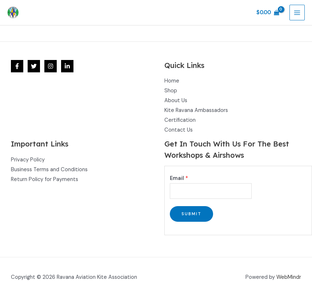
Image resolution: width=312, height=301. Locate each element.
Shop (170, 90)
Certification (180, 120)
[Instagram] (50, 66)
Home (171, 80)
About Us (175, 100)
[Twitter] (34, 66)
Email (179, 178)
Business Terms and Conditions (49, 169)
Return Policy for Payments (44, 179)
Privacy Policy (28, 159)
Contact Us (178, 130)
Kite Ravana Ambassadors (196, 110)
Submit (191, 213)
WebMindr (288, 277)
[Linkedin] (67, 66)
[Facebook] (17, 66)
